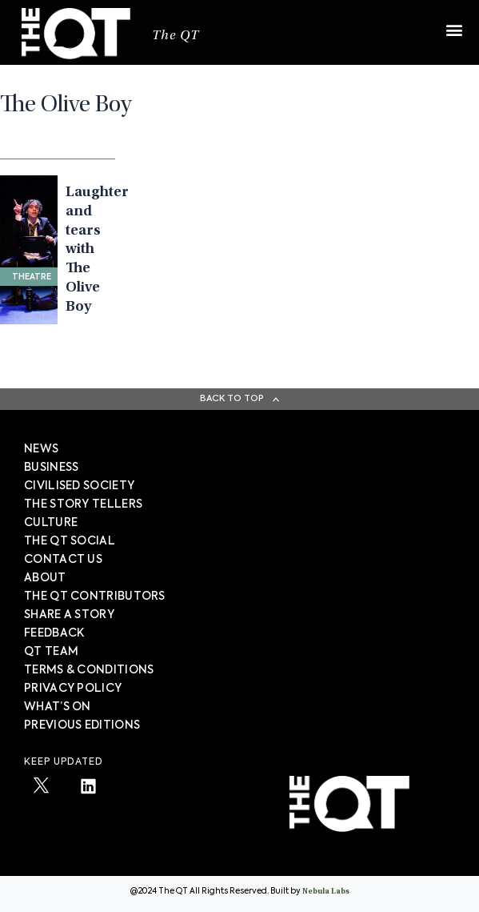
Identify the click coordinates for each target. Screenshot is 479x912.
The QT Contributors (95, 596)
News (41, 449)
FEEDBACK (54, 633)
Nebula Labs (325, 892)
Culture (51, 523)
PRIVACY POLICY (73, 688)
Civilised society (79, 486)
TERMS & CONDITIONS (89, 670)
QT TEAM (51, 652)
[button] (454, 22)
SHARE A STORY (69, 615)
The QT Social (69, 541)
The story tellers (83, 504)
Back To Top (232, 398)
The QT (175, 36)
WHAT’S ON (57, 707)
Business (51, 467)
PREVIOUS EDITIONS (82, 725)
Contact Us (63, 559)
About (45, 578)
